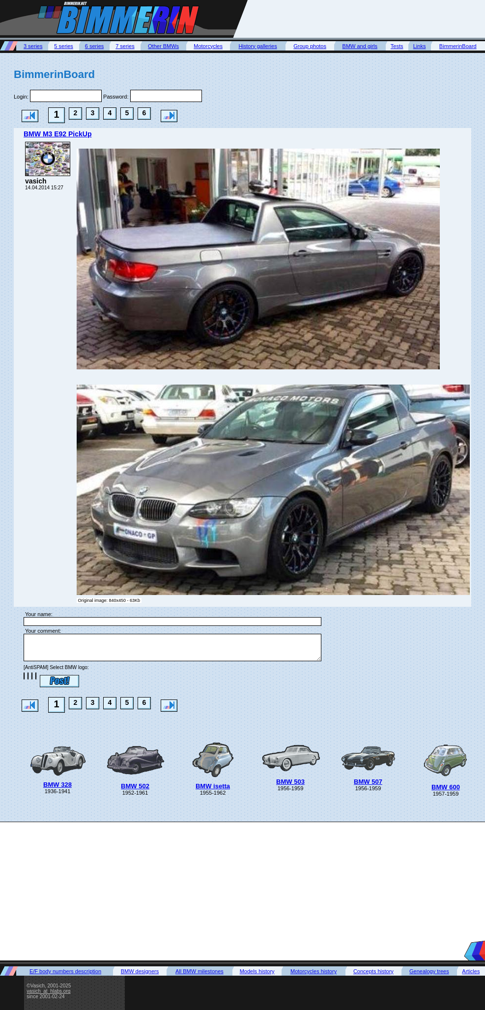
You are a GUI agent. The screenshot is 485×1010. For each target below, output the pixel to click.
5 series (63, 46)
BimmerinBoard (458, 46)
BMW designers (140, 971)
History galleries (257, 46)
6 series (94, 46)
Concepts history (373, 971)
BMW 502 (135, 786)
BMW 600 (445, 787)
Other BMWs (163, 46)
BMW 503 (290, 781)
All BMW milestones (199, 971)
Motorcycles (208, 46)
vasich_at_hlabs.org (48, 991)
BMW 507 (368, 781)
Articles (471, 971)
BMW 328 (57, 784)
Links (419, 46)
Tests (397, 46)
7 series (125, 46)
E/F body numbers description (65, 971)
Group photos (309, 46)
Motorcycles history (313, 971)
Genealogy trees (429, 971)
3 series (33, 46)
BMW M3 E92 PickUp (57, 134)
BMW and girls (360, 46)
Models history (257, 971)
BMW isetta (213, 786)
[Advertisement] (243, 890)
